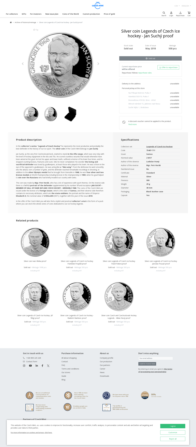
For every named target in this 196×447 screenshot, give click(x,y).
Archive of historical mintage (25, 22)
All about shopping (69, 358)
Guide (64, 376)
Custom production (91, 14)
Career (102, 369)
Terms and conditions (70, 369)
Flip (35, 31)
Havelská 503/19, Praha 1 (138, 96)
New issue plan (51, 14)
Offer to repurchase (168, 67)
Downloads (104, 376)
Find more (132, 124)
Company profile (106, 358)
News (102, 372)
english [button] (186, 6)
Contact (65, 361)
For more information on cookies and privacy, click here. (31, 432)
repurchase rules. (145, 73)
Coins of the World (70, 14)
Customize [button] (172, 432)
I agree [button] (173, 426)
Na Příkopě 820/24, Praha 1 (139, 93)
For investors (35, 14)
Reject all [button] (172, 439)
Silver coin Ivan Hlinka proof (35, 261)
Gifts (24, 14)
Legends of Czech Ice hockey (159, 146)
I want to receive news (147, 364)
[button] (27, 64)
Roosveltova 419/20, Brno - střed (142, 100)
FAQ (63, 365)
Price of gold (109, 14)
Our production (106, 361)
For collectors (12, 14)
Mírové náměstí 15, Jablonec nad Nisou (144, 104)
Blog (63, 379)
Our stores (66, 372)
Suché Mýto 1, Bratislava (138, 107)
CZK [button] (176, 6)
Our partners (105, 365)
